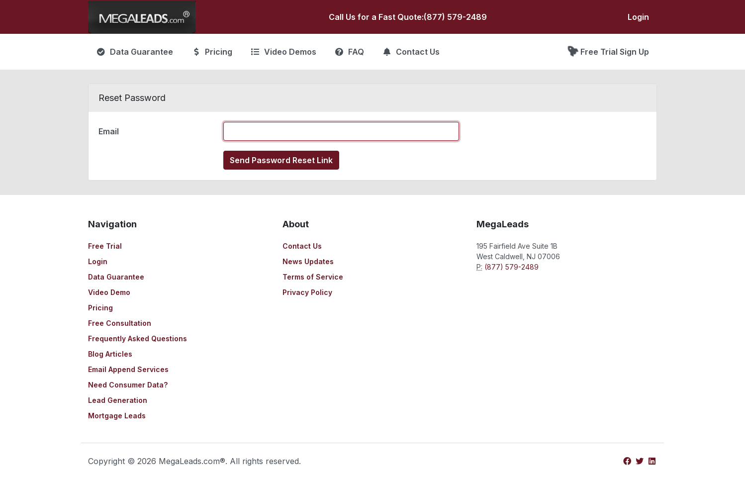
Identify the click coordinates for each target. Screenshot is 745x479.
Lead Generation (117, 400)
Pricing (100, 307)
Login (638, 17)
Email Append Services (128, 369)
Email (108, 131)
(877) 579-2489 (455, 17)
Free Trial (105, 246)
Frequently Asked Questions (137, 338)
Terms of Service (312, 277)
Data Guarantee (116, 277)
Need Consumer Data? (128, 385)
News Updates (308, 261)
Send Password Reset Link (281, 160)
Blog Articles (110, 354)
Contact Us (302, 246)
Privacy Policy (307, 292)
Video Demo (109, 292)
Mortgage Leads (117, 415)
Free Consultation (119, 323)
